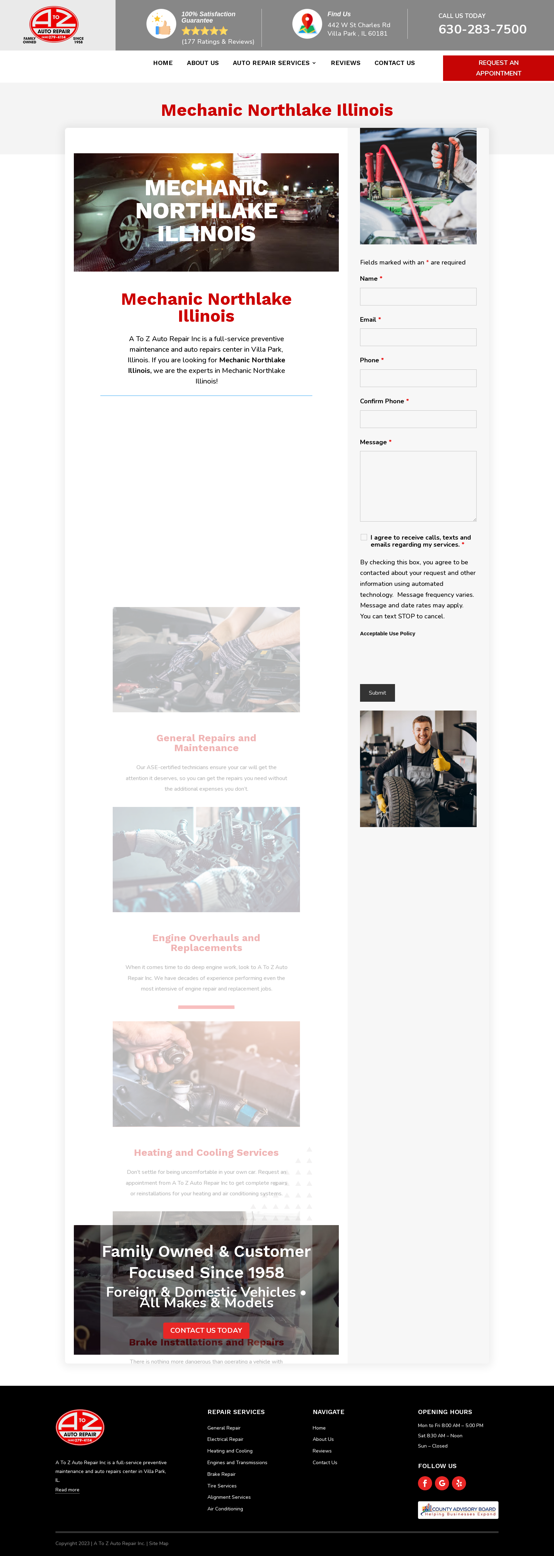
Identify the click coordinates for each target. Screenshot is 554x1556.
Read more (67, 1489)
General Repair (224, 1428)
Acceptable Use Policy (387, 633)
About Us (203, 63)
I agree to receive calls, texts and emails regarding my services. (421, 541)
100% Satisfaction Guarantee (209, 17)
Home (163, 63)
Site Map (159, 1543)
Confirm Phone (384, 401)
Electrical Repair (225, 1439)
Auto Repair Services (271, 63)
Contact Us (395, 63)
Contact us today (206, 1330)
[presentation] (413, 661)
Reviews (345, 63)
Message (376, 442)
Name (371, 278)
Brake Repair (221, 1474)
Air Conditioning (225, 1508)
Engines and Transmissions (237, 1462)
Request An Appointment (498, 68)
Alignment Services (229, 1497)
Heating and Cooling (230, 1451)
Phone (372, 360)
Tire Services (222, 1486)
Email (370, 319)
